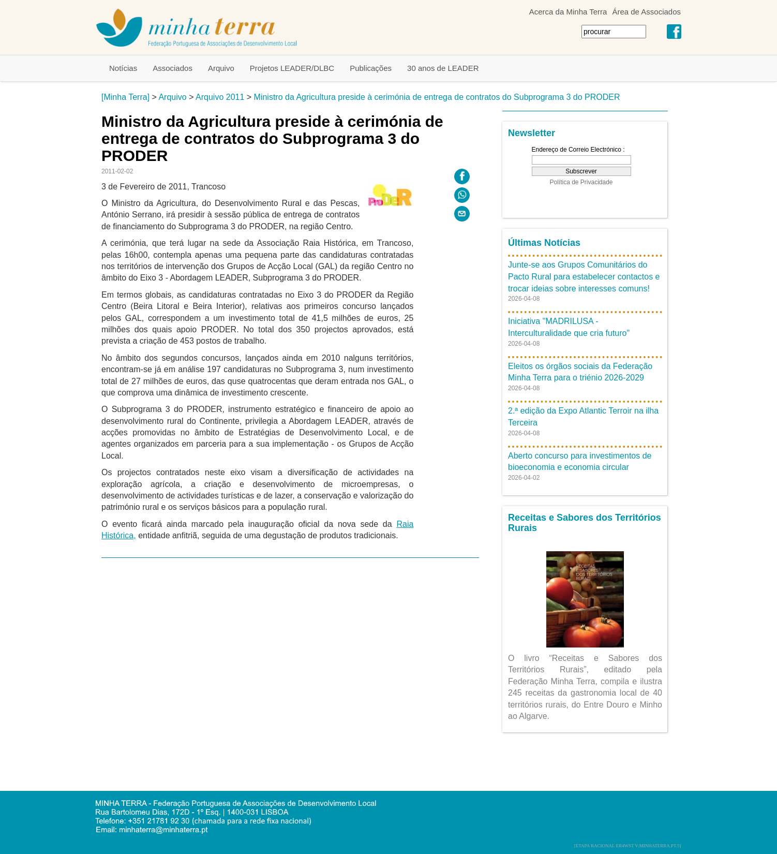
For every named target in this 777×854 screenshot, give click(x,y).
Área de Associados (646, 11)
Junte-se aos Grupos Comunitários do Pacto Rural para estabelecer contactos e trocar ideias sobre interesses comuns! (584, 276)
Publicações (371, 68)
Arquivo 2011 (220, 97)
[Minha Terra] (125, 97)
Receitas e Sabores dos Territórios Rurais (584, 522)
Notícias (123, 68)
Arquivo (221, 68)
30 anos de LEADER (443, 68)
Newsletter (531, 133)
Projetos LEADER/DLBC (292, 68)
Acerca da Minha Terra (568, 11)
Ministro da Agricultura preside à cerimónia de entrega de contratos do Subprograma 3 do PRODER (437, 97)
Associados (172, 68)
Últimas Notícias (544, 243)
